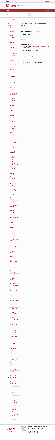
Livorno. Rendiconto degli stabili (14, 165)
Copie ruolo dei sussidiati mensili (13, 221)
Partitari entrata (12, 104)
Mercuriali (13, 136)
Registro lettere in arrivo (13, 63)
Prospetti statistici (13, 356)
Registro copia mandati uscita (13, 109)
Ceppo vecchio (14, 381)
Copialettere (13, 55)
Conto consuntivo (12, 90)
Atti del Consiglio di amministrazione (14, 47)
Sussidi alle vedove (13, 264)
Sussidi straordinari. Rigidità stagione (14, 299)
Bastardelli (13, 51)
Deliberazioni (13, 28)
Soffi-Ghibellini (14, 409)
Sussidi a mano (13, 279)
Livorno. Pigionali (12, 169)
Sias (7, 1)
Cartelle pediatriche (12, 316)
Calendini (15, 394)
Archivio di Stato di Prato (29, 56)
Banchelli (15, 389)
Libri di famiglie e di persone (14, 384)
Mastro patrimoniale (13, 195)
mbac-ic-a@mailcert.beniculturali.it (34, 432)
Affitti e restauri (12, 160)
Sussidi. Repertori (12, 236)
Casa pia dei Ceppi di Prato (29, 52)
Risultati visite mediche (14, 320)
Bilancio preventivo (12, 75)
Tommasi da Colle (15, 415)
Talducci (14, 412)
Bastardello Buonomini (13, 209)
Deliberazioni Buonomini (13, 206)
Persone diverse (14, 418)
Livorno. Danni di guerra (13, 179)
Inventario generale (13, 198)
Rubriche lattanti (13, 344)
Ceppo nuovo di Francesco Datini (14, 378)
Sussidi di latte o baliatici (13, 313)
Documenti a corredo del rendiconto (13, 95)
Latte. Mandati (12, 252)
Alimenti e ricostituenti (13, 347)
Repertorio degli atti (13, 38)
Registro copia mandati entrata (13, 114)
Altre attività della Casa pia (13, 363)
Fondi (20, 19)
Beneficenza (13, 306)
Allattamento (13, 330)
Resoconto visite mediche (13, 323)
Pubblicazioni (13, 53)
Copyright (9, 431)
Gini (13, 400)
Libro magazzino (12, 125)
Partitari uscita (12, 101)
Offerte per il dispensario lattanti (13, 352)
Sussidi (12, 233)
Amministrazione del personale (14, 368)
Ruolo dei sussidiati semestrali (13, 226)
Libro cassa (13, 128)
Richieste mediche (13, 327)
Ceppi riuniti (13, 375)
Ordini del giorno (13, 34)
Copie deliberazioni (13, 31)
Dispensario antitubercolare (13, 360)
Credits (9, 433)
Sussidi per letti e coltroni (13, 271)
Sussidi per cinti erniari (13, 275)
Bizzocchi (15, 392)
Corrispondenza (13, 72)
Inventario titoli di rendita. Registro (13, 191)
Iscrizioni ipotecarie (13, 157)
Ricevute (12, 134)
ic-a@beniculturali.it (35, 430)
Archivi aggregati (12, 372)
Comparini (14, 397)
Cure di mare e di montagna (13, 289)
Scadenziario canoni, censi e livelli (13, 144)
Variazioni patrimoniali (13, 202)
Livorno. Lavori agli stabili (14, 182)
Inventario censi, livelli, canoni (13, 153)
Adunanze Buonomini (13, 213)
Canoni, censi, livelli (12, 148)
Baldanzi (15, 387)
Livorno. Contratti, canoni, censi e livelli (13, 174)
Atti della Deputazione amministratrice (13, 42)
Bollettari (13, 98)
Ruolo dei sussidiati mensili (14, 216)
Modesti (14, 402)
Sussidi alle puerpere (13, 268)
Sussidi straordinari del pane (13, 294)
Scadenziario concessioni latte (13, 248)
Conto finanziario (12, 86)
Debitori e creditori (13, 122)
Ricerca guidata (13, 19)
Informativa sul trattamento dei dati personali (11, 428)
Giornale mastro (12, 79)
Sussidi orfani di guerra (14, 286)
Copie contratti (12, 139)
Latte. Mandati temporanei (13, 256)
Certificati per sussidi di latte (14, 260)
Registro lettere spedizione (12, 59)
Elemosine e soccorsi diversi (13, 282)
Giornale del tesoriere (13, 83)
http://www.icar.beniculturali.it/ (39, 434)
